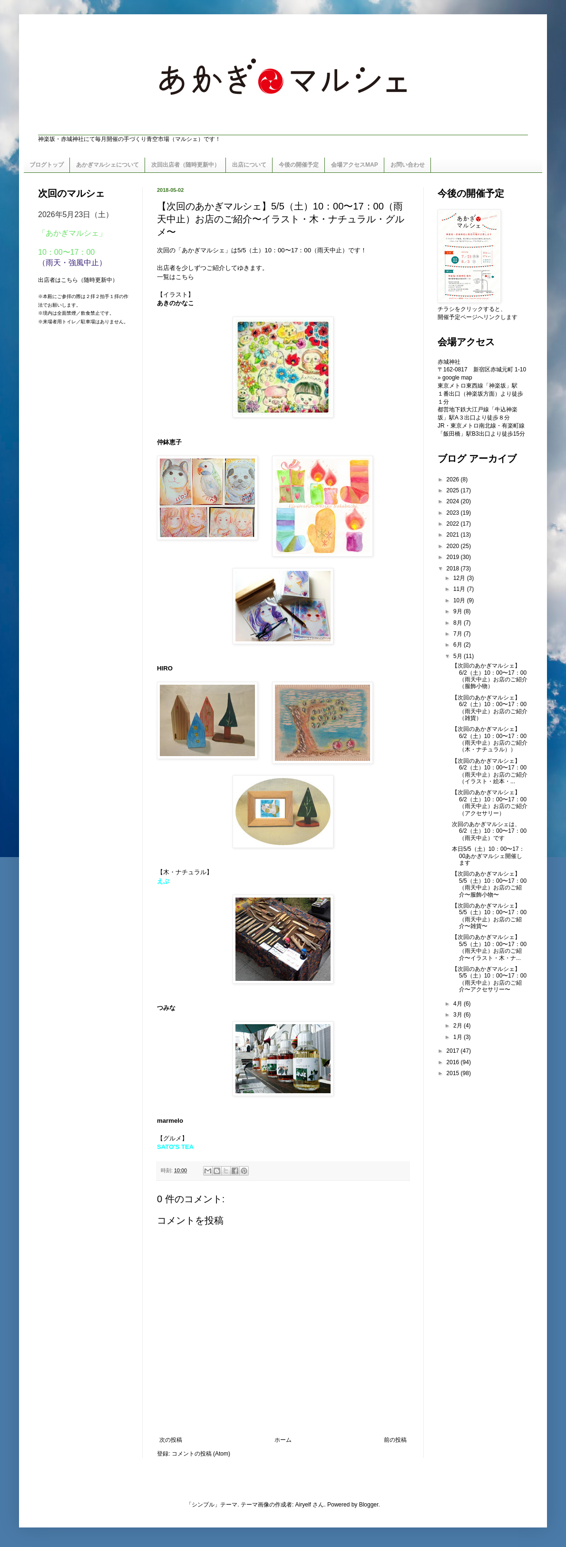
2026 (454, 479)
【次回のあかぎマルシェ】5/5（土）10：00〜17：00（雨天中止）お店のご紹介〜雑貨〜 (489, 915)
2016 (454, 1062)
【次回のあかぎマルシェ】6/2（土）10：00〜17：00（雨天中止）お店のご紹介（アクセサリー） (489, 802)
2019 (454, 557)
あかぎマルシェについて (107, 164)
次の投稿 (170, 1440)
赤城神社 (449, 362)
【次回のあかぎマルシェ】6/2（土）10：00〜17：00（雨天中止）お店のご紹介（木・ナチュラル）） (489, 739)
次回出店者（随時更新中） (185, 164)
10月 (460, 600)
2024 (454, 501)
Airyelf (303, 1504)
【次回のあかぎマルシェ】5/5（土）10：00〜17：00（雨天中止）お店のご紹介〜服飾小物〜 (489, 884)
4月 (458, 1003)
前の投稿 (395, 1440)
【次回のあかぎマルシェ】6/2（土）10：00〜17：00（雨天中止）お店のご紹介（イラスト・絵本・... (489, 771)
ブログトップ (46, 164)
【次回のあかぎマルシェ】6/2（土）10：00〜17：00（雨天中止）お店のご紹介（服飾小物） (489, 675)
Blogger (369, 1504)
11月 (460, 589)
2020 (454, 546)
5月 (458, 656)
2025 (454, 490)
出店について (249, 164)
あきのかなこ (175, 303)
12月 (460, 578)
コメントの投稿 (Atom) (201, 1453)
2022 (454, 523)
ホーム (283, 1440)
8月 (458, 622)
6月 (458, 644)
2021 (454, 534)
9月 (458, 611)
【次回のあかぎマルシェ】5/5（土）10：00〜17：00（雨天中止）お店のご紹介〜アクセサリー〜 (489, 979)
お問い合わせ (407, 164)
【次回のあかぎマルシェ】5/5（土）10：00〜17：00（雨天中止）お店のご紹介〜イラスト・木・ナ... (489, 947)
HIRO (165, 668)
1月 (458, 1037)
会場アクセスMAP (354, 164)
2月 (458, 1025)
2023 (454, 512)
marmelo (170, 1120)
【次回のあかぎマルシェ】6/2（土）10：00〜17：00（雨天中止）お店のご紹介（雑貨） (489, 707)
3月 (458, 1014)
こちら (185, 276)
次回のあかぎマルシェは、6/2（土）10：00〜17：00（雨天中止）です (489, 831)
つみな (166, 1007)
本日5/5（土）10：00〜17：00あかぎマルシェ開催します (488, 856)
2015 (454, 1073)
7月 (458, 633)
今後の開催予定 (299, 164)
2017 (454, 1051)
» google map (455, 377)
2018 (454, 568)
